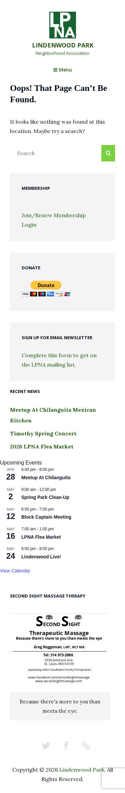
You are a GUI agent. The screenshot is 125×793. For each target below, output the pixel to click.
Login (29, 224)
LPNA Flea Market (41, 537)
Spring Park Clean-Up (45, 497)
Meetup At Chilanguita (45, 477)
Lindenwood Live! (41, 556)
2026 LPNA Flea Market (41, 446)
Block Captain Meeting (46, 517)
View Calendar (15, 570)
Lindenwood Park (62, 45)
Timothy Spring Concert (43, 433)
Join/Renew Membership (54, 215)
